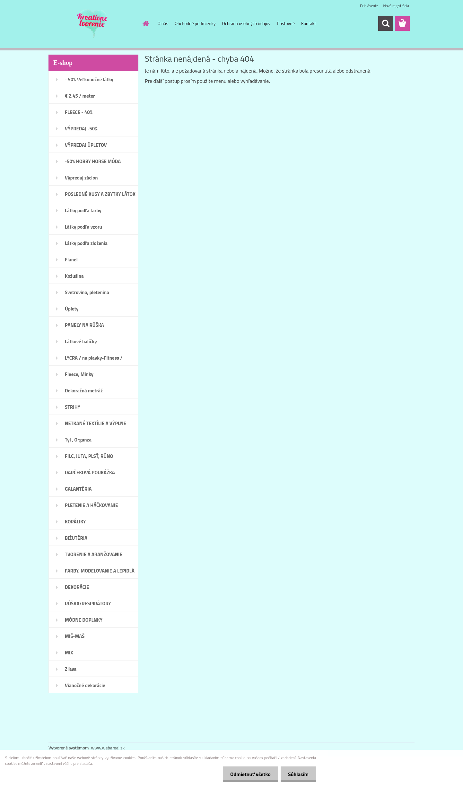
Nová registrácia (396, 6)
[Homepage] (145, 23)
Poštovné (286, 23)
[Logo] (92, 24)
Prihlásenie (369, 6)
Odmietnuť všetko (248, 774)
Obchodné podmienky (195, 23)
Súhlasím (297, 774)
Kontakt (308, 23)
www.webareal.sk (108, 747)
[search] (385, 23)
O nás (163, 23)
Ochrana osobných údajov (246, 23)
